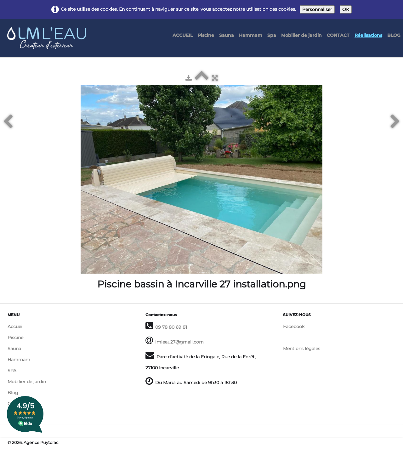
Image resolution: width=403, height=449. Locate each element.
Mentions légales (301, 348)
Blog (13, 392)
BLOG (393, 35)
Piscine (206, 35)
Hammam (250, 35)
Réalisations (368, 35)
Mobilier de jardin (301, 35)
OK (345, 9)
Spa (271, 35)
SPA (12, 370)
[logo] (49, 32)
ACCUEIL (183, 35)
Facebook (293, 326)
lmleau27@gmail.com (179, 342)
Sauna (226, 35)
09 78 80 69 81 (171, 327)
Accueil (16, 326)
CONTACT (338, 35)
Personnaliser (317, 9)
